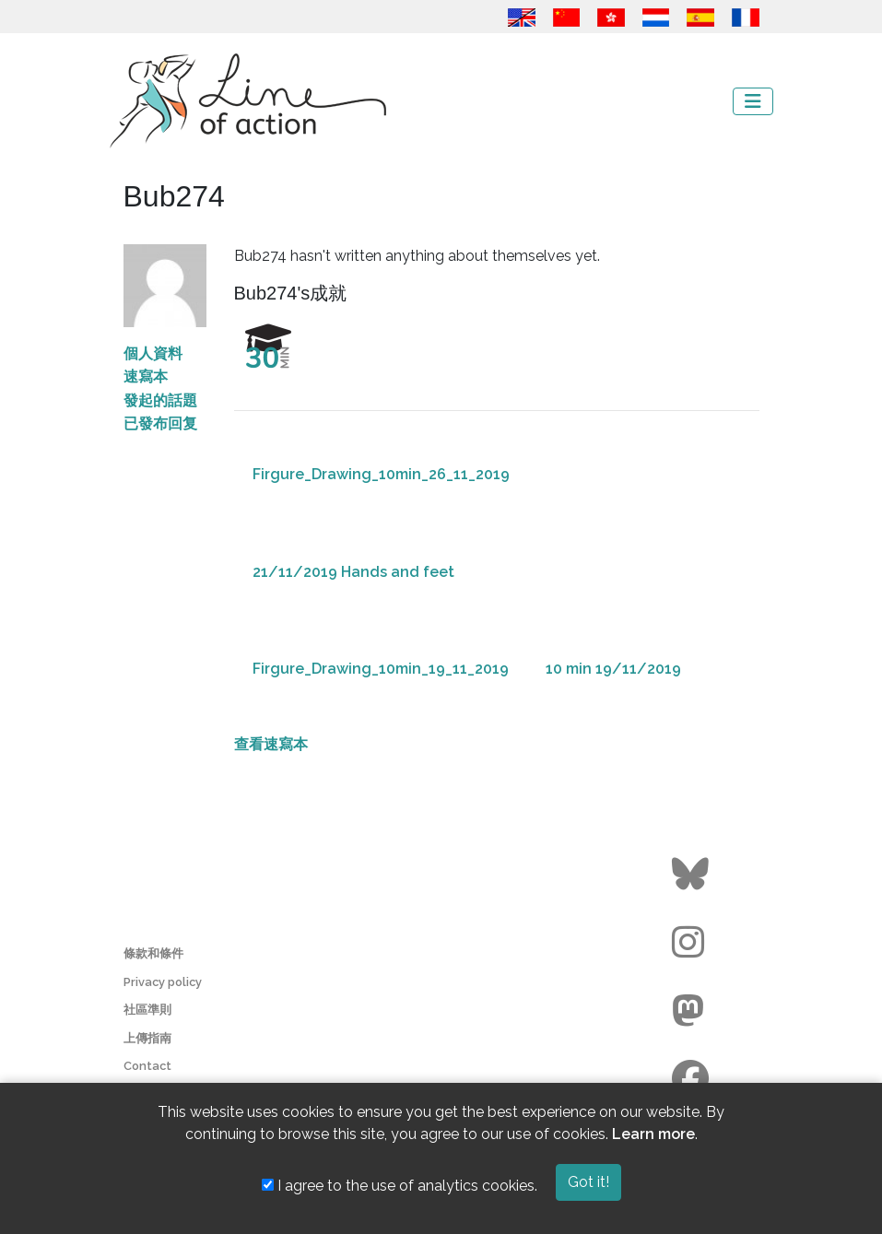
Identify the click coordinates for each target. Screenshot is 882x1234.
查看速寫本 (271, 744)
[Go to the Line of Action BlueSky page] (692, 874)
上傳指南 (147, 1038)
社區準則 (147, 1010)
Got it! (588, 1182)
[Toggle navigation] (753, 101)
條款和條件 (153, 953)
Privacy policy (162, 982)
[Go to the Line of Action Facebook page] (692, 1079)
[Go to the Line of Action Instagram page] (692, 942)
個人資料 (152, 353)
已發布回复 (160, 423)
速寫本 (145, 376)
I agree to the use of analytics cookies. (399, 1185)
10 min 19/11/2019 (613, 668)
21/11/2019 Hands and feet (353, 572)
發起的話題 (160, 400)
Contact (147, 1066)
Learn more (653, 1134)
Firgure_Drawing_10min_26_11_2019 (381, 474)
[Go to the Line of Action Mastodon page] (692, 1010)
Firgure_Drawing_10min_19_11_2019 (381, 668)
